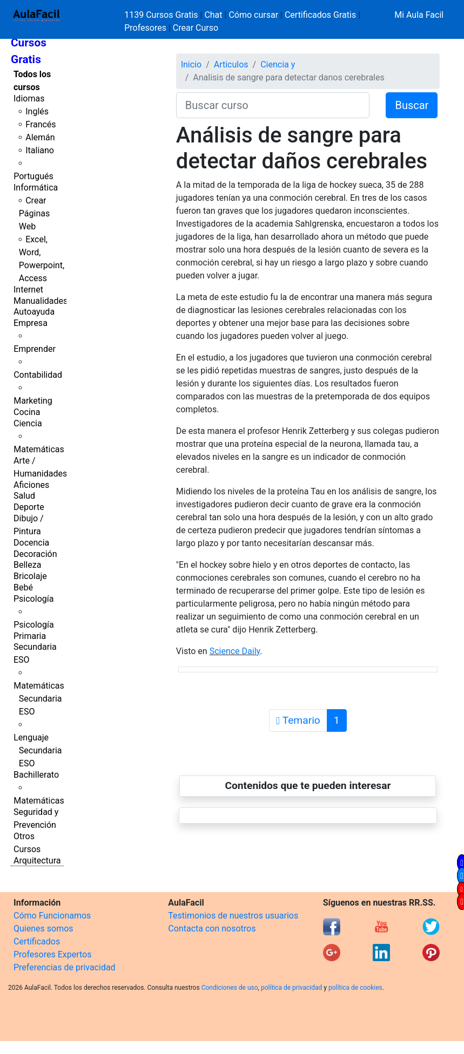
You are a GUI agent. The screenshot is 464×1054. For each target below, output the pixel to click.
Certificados (37, 941)
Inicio (191, 64)
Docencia (31, 543)
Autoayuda (34, 312)
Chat (213, 15)
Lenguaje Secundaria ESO (38, 750)
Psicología (33, 599)
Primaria (30, 636)
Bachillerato (36, 775)
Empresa (31, 323)
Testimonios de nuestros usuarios (233, 915)
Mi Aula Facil (418, 15)
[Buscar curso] (273, 105)
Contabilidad (38, 375)
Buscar (411, 105)
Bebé (23, 587)
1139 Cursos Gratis (162, 15)
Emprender (35, 349)
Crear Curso (195, 28)
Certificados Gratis (320, 15)
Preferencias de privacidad (65, 967)
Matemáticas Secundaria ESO (39, 699)
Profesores (145, 28)
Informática (36, 187)
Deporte (29, 507)
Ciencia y (277, 64)
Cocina (27, 412)
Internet (28, 289)
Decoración (35, 554)
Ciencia (28, 423)
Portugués (33, 176)
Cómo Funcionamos (52, 915)
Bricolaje (30, 576)
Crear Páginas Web (34, 213)
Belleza (27, 565)
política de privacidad (291, 987)
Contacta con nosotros (211, 928)
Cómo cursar (253, 15)
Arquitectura (37, 860)
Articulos (231, 64)
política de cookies (355, 987)
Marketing (33, 401)
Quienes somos (43, 928)
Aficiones (31, 485)
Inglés (37, 111)
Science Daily (235, 651)
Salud (24, 496)
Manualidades (41, 301)
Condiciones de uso (229, 987)
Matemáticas (39, 449)
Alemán (40, 137)
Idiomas (29, 98)
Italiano (39, 150)
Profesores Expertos (52, 954)
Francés (40, 124)
